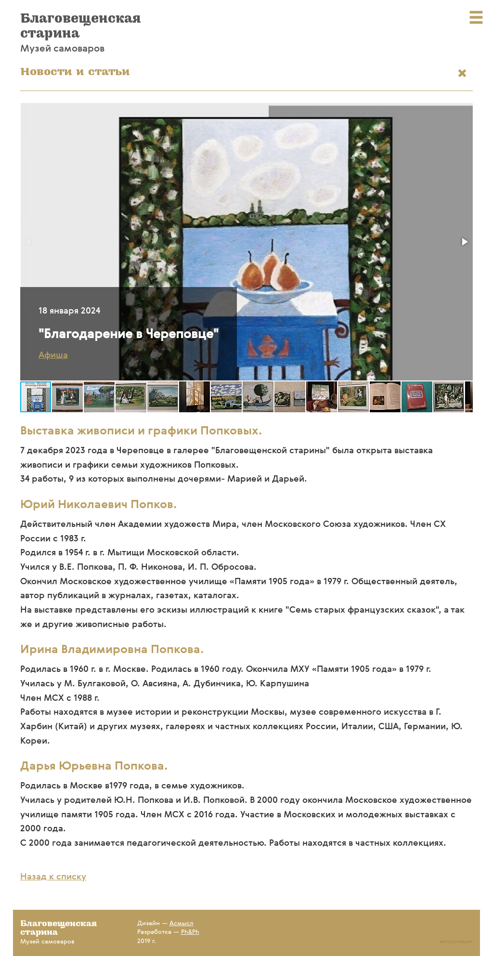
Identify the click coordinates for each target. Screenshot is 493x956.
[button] (464, 241)
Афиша (53, 355)
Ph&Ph (190, 932)
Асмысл (181, 923)
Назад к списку (53, 877)
